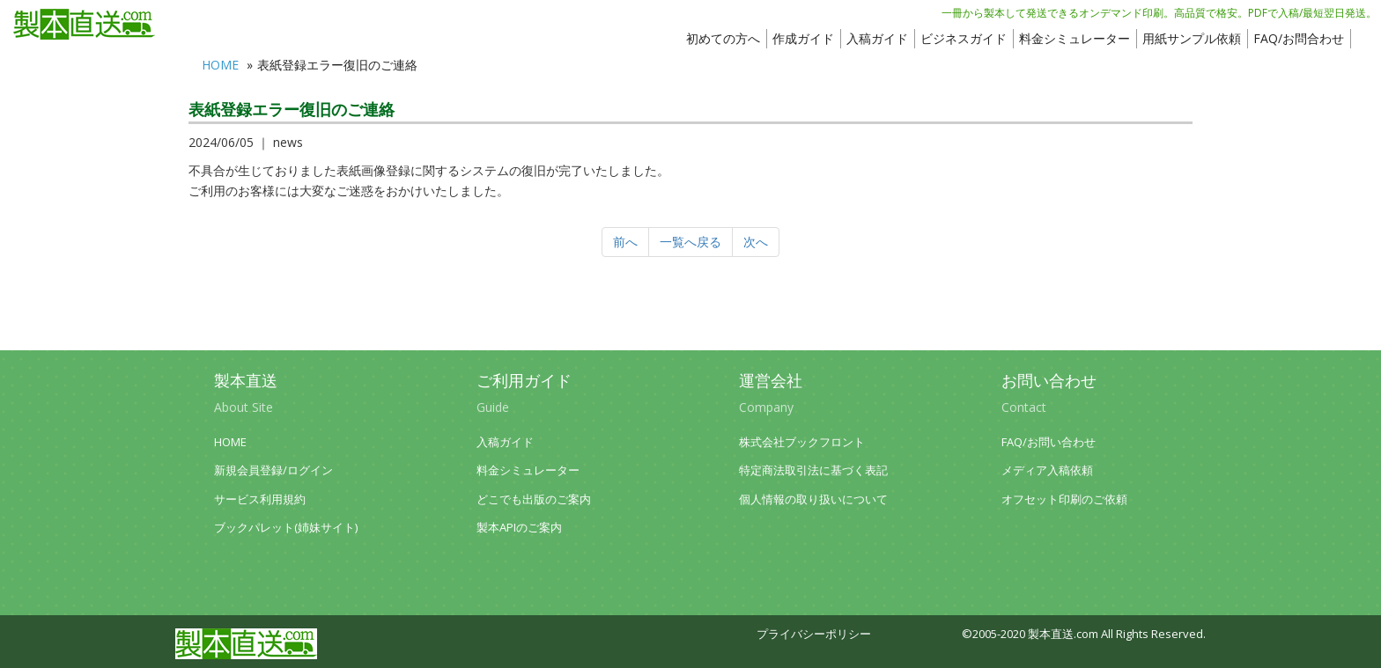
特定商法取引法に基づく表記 (813, 470)
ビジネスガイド (963, 38)
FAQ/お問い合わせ (1048, 442)
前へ (625, 241)
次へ (755, 241)
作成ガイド (803, 38)
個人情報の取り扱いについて (813, 499)
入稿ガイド (877, 38)
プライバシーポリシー (814, 634)
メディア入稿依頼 (1047, 470)
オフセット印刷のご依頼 (1064, 499)
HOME (220, 64)
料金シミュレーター (1074, 38)
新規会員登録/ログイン (273, 470)
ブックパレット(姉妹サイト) (286, 527)
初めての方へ (723, 38)
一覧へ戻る (690, 241)
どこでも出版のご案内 (533, 499)
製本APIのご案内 (519, 527)
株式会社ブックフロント (802, 442)
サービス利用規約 (260, 499)
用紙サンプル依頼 (1191, 38)
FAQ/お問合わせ (1298, 38)
